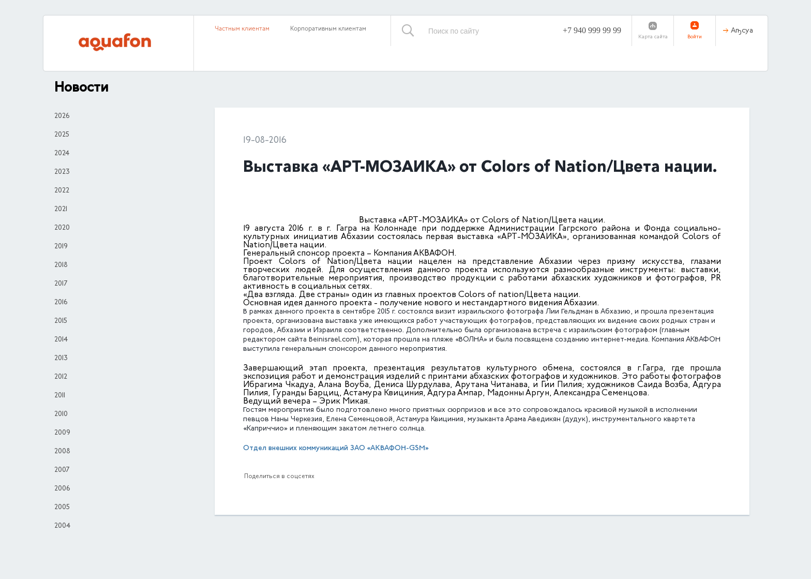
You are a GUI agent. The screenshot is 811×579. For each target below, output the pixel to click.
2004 (62, 526)
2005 (62, 507)
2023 (62, 172)
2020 (62, 228)
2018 (61, 265)
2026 (61, 116)
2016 (60, 302)
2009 (62, 433)
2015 (60, 321)
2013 (61, 358)
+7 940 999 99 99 (592, 30)
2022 (61, 191)
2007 (61, 470)
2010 (61, 414)
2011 (59, 395)
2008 (62, 451)
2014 (61, 340)
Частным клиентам (242, 29)
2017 (60, 284)
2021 (60, 209)
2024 (61, 153)
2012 (60, 377)
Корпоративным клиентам (328, 29)
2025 (61, 135)
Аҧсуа (742, 31)
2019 (61, 246)
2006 (62, 489)
